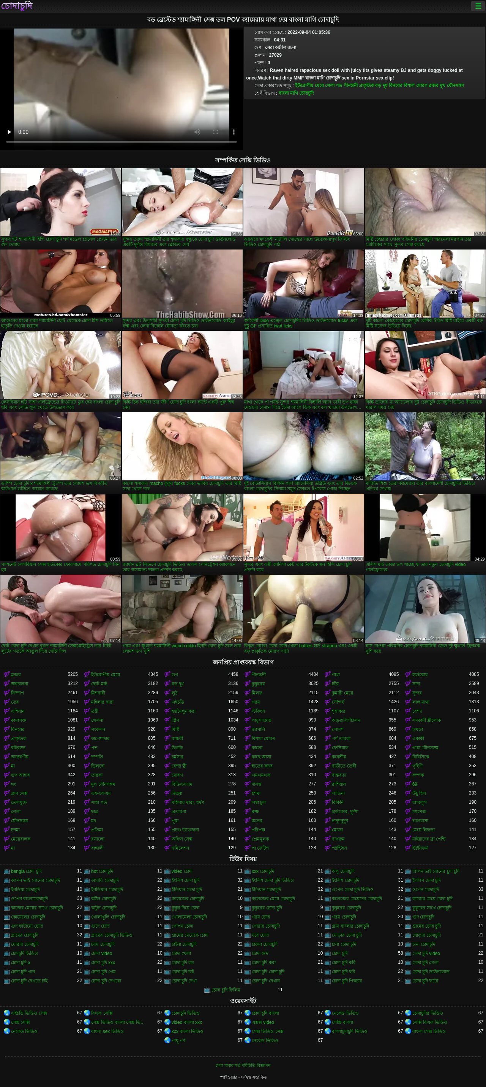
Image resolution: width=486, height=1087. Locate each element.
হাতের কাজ (262, 766)
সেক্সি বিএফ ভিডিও (430, 1022)
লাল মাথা (420, 702)
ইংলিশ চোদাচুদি (345, 880)
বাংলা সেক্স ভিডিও (429, 1031)
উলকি (177, 747)
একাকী (418, 738)
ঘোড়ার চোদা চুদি (347, 935)
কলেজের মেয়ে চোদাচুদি (273, 898)
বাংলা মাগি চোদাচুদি (296, 93)
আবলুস (419, 802)
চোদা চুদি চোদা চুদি (268, 971)
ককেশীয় (339, 757)
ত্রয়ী (94, 711)
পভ (339, 85)
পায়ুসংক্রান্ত (261, 720)
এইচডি (178, 702)
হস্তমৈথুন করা (184, 711)
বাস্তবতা (339, 775)
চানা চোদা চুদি (344, 944)
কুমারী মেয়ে (342, 693)
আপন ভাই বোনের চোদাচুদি (35, 880)
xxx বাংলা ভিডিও (188, 1031)
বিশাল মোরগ (415, 85)
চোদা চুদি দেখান (266, 981)
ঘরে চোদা (260, 935)
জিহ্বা (177, 793)
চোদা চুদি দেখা (184, 981)
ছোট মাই (99, 684)
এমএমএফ (261, 775)
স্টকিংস (258, 711)
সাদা (416, 684)
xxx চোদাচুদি (263, 871)
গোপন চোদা (182, 926)
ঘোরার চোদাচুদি (25, 944)
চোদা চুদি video (426, 953)
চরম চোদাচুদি (102, 944)
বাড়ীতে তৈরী (344, 766)
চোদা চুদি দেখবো (106, 981)
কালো (257, 747)
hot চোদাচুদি (102, 871)
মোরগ (177, 775)
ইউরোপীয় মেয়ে (309, 85)
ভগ (175, 674)
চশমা (256, 793)
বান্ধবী (177, 738)
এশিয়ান (18, 711)
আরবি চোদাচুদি (104, 880)
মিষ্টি (175, 729)
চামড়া (417, 729)
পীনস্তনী (351, 85)
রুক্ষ (255, 811)
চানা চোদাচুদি (423, 944)
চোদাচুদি (16, 6)
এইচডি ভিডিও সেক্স (29, 1013)
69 (414, 784)
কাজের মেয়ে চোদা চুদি (432, 898)
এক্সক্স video (263, 1022)
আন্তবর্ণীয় (19, 757)
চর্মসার (177, 757)
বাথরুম (338, 839)
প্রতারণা (179, 811)
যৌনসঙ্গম (19, 820)
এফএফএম (101, 793)
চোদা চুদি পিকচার (347, 981)
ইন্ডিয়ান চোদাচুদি (266, 889)
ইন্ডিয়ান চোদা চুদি (187, 889)
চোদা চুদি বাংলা (265, 1013)
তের (15, 702)
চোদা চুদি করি (344, 962)
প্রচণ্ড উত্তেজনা (185, 830)
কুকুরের (258, 684)
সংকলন (98, 729)
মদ (93, 820)
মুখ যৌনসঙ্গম (452, 85)
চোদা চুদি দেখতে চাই (29, 981)
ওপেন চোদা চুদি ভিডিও (353, 889)
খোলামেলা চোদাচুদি (189, 917)
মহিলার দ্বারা (102, 702)
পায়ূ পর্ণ (178, 1040)
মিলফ (257, 693)
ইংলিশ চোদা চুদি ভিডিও (273, 880)
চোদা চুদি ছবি (343, 971)
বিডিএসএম (182, 784)
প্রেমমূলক (260, 839)
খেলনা (97, 720)
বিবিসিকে (420, 757)
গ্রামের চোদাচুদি (24, 935)
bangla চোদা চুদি (26, 871)
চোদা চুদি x (20, 962)
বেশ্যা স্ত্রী (179, 766)
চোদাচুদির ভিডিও (427, 1013)
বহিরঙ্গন (18, 747)
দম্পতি (97, 757)
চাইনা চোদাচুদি (184, 944)
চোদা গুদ (260, 953)
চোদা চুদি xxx (103, 962)
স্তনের (257, 820)
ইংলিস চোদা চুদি (426, 880)
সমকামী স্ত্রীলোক (426, 720)
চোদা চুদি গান (23, 971)
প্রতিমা (97, 830)
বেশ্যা (417, 711)
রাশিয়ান (339, 784)
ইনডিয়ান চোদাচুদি (107, 889)
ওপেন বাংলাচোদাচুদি (29, 898)
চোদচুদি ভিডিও (24, 953)
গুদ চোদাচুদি (423, 917)
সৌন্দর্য (338, 702)
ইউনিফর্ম (420, 848)
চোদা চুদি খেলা (425, 962)
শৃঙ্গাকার (339, 711)
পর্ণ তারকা (341, 738)
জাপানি (258, 729)
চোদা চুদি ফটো (425, 981)
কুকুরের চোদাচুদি (346, 908)
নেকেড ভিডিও (345, 1013)
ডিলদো (97, 766)
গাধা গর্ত (99, 802)
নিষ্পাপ (17, 693)
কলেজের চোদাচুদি (188, 898)
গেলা (330, 85)
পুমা (175, 820)
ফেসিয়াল (340, 747)
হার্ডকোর (420, 674)
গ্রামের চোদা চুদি (426, 926)
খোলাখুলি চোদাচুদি (108, 917)
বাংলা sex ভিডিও (107, 1031)
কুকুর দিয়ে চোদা (186, 908)
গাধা (336, 674)
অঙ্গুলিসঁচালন (346, 720)
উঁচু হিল (419, 793)
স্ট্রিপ (175, 720)
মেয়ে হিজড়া (423, 830)
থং (13, 784)
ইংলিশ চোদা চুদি (186, 880)
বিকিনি (338, 802)
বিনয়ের (395, 85)
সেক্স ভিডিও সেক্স (268, 1031)
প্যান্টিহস (339, 848)
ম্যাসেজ (419, 811)
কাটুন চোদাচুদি (103, 908)
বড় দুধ (381, 85)
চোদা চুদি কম (183, 962)
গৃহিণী (417, 766)
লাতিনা (338, 793)
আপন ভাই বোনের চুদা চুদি (435, 871)
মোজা (337, 830)
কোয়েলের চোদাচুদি (28, 917)
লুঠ (174, 693)
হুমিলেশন (180, 848)
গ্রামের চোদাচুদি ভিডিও (112, 935)
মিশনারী (98, 693)
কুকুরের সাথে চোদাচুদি (432, 908)
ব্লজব (434, 85)
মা (13, 766)
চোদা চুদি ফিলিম (225, 990)
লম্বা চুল (259, 802)
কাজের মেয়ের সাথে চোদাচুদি (37, 908)
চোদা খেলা (181, 953)
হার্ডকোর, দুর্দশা (345, 811)
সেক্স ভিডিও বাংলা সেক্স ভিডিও (119, 1022)
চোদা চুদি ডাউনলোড (431, 971)
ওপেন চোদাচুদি (425, 889)
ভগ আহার (20, 775)
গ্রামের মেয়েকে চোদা (190, 935)
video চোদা (182, 871)
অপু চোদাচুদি (343, 871)
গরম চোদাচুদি (344, 917)
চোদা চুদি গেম (103, 971)
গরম (256, 702)
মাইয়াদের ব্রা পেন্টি (429, 839)
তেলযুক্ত (19, 802)
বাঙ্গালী (97, 848)
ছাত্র (94, 811)
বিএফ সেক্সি (101, 1013)
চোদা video (101, 953)
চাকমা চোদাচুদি (265, 944)
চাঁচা (335, 684)
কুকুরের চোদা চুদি (267, 908)
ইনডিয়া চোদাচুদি (25, 889)
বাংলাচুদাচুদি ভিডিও (349, 1031)
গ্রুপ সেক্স (19, 793)
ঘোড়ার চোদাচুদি (426, 935)
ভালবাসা (420, 820)
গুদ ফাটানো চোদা (27, 926)
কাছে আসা (261, 757)
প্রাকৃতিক (366, 85)
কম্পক (418, 775)
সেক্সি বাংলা (342, 1022)
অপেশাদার (100, 738)
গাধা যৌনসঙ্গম (425, 747)
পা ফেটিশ (260, 848)
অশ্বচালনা (19, 684)
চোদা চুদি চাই (183, 971)
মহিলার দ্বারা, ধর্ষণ (188, 802)
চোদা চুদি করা (264, 962)
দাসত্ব (257, 784)
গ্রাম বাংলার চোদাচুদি (350, 926)
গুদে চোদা (100, 926)
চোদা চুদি (339, 953)
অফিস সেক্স (182, 839)
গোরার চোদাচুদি (266, 926)
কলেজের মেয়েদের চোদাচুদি (357, 898)
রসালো (97, 839)
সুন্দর (417, 693)
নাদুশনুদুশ (340, 820)
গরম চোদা (261, 917)
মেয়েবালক (20, 839)
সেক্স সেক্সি (20, 1022)
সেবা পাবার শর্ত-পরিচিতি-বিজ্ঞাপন (243, 1065)
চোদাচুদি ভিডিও (186, 1013)
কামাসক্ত (19, 720)
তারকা (97, 775)
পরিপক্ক (258, 830)
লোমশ (338, 729)
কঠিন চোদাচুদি (103, 898)
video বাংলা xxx (187, 1022)
